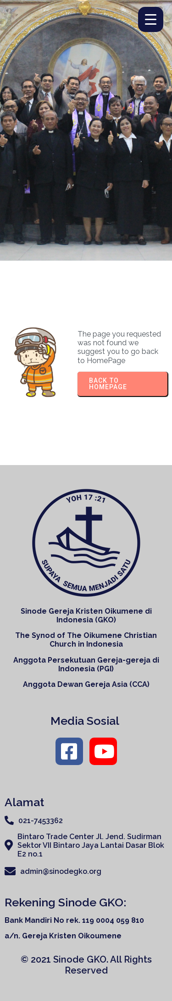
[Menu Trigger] (150, 19)
